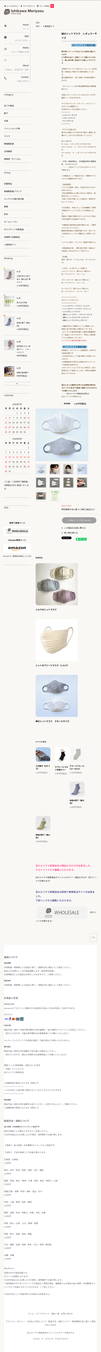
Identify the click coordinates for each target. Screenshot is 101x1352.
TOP (37, 22)
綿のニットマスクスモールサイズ (76, 317)
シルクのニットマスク (71, 311)
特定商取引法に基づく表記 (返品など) (78, 509)
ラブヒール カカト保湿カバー (61, 768)
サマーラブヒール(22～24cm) (77, 767)
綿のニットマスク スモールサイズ (52, 721)
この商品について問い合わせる (79, 520)
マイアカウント (29, 6)
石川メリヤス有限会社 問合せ (78, 393)
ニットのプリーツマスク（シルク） (76, 306)
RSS (47, 1324)
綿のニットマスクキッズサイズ (75, 320)
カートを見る (46, 6)
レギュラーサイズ (70, 115)
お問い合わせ (67, 1313)
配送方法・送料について (59, 1321)
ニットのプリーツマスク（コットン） (77, 308)
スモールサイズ (69, 118)
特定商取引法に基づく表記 (83, 1321)
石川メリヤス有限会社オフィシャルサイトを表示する (50, 1332)
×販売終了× (49, 26)
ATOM (53, 1324)
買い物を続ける (71, 532)
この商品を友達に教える (75, 527)
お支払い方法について (37, 1321)
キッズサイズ (68, 121)
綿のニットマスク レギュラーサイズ (77, 314)
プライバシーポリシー (15, 1321)
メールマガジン (13, 6)
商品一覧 (55, 1313)
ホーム (31, 1313)
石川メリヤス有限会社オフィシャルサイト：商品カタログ (61, 877)
